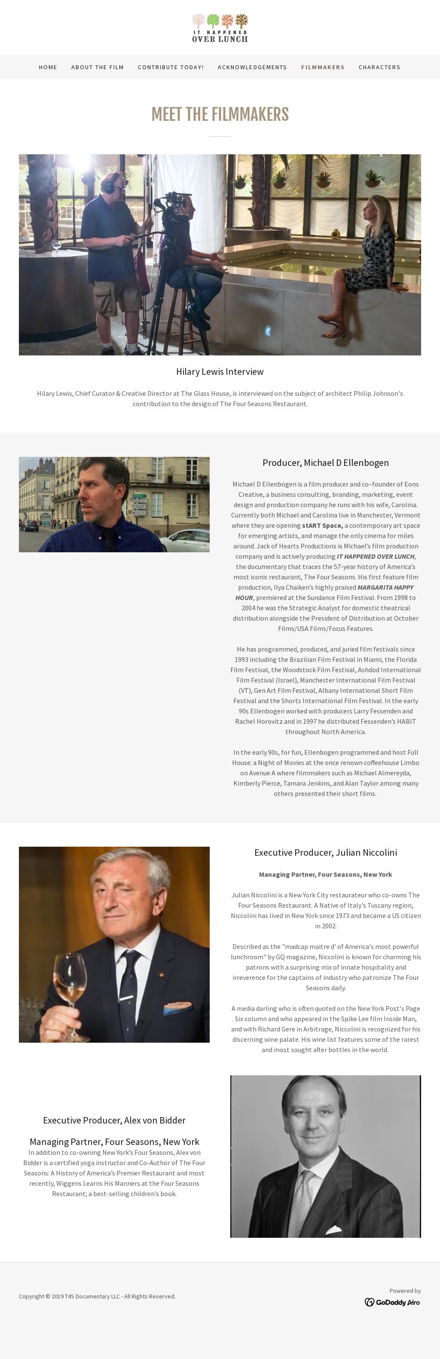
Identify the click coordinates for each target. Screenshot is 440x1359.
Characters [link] (380, 67)
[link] (220, 26)
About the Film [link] (97, 67)
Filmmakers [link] (323, 67)
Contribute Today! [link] (171, 67)
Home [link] (48, 67)
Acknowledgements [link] (252, 67)
